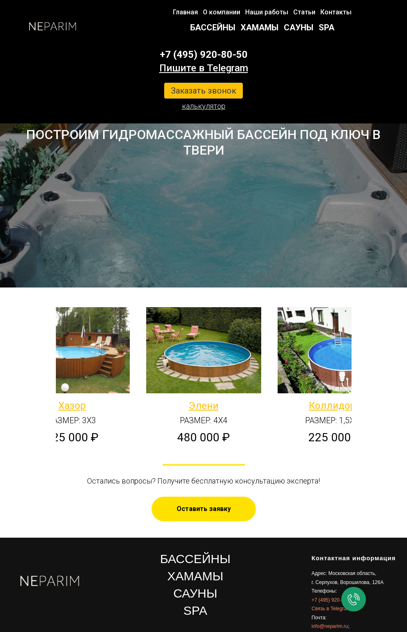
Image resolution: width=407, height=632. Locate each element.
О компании (221, 12)
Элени (203, 405)
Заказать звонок (203, 91)
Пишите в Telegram (203, 68)
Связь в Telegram (331, 608)
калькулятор (203, 106)
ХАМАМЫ (259, 27)
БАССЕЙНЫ (212, 27)
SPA (326, 27)
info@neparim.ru (330, 626)
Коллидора (335, 405)
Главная (185, 12)
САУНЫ (298, 27)
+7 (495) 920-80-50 (204, 54)
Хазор (72, 405)
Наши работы (266, 12)
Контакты (336, 12)
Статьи (304, 12)
